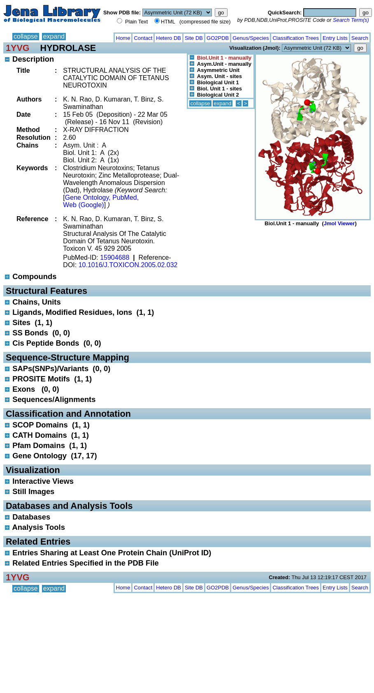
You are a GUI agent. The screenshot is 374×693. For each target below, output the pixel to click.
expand (54, 36)
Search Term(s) (351, 20)
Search (359, 38)
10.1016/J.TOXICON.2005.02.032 (128, 264)
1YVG (18, 48)
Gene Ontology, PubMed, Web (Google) (101, 201)
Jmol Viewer (339, 223)
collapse (26, 36)
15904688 (114, 257)
